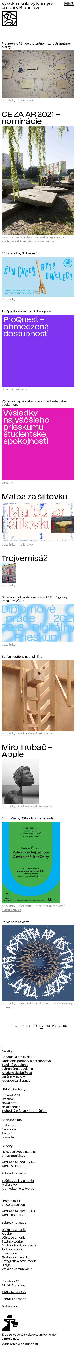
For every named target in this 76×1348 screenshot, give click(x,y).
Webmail (8, 1099)
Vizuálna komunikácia (17, 1269)
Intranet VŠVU (11, 1095)
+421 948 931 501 (13, 1162)
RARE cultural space (16, 1080)
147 (41, 1026)
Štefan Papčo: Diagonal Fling (22, 657)
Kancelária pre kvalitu (17, 1057)
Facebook (9, 1129)
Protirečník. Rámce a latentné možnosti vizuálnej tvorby (36, 45)
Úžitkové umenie (14, 1237)
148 (47, 1026)
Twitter (7, 1133)
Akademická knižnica (17, 1073)
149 (54, 1026)
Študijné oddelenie (15, 1065)
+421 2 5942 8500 (14, 1166)
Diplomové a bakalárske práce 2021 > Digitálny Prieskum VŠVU (35, 599)
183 (65, 1026)
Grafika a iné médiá (15, 1257)
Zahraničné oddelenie (17, 1069)
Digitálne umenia (14, 1230)
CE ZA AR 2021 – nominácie (31, 118)
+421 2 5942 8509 (14, 1292)
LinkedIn (8, 1137)
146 (34, 1026)
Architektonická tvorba (31, 237)
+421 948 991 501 (13, 1211)
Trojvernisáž (24, 558)
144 (22, 1026)
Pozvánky (8, 100)
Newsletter (10, 1103)
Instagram (9, 1125)
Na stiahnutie (11, 1107)
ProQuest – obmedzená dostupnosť (27, 311)
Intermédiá (46, 241)
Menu (69, 3)
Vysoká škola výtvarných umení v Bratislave (28, 6)
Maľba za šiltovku (34, 496)
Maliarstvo (25, 100)
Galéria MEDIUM (13, 1076)
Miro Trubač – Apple (27, 751)
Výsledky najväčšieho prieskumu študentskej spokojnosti (34, 403)
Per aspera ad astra (15, 922)
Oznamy (7, 237)
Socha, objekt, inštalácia (19, 241)
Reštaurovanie (12, 1249)
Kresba (7, 1233)
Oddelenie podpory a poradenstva (26, 1061)
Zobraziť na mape (14, 1173)
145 (28, 1026)
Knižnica (21, 389)
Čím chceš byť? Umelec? (20, 253)
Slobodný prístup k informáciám (24, 1111)
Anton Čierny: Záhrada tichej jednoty (28, 818)
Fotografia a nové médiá (19, 1261)
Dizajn (6, 1265)
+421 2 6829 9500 (14, 1215)
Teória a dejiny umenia (18, 1181)
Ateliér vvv (43, 1003)
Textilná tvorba (12, 1241)
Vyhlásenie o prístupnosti (20, 1344)
